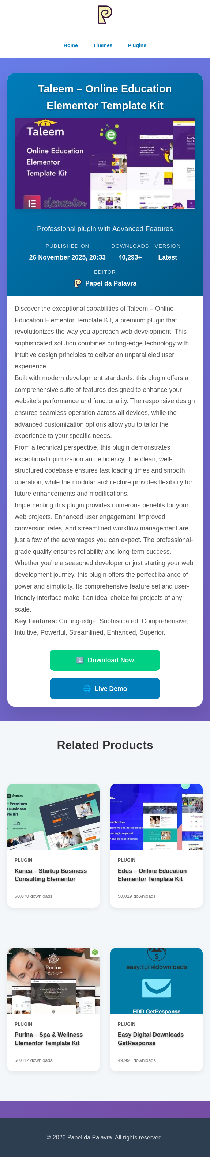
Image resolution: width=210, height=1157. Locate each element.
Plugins (137, 45)
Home (71, 45)
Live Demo (105, 689)
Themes (103, 45)
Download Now (105, 660)
